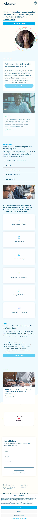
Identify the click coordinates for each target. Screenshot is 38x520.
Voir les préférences (19, 515)
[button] (36, 495)
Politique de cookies (15, 518)
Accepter (19, 507)
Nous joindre (7, 493)
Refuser (19, 511)
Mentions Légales (23, 518)
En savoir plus (10, 396)
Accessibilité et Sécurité (13, 174)
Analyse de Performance (13, 170)
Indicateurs (9, 165)
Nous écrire (24, 485)
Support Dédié (10, 179)
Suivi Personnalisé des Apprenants (16, 160)
